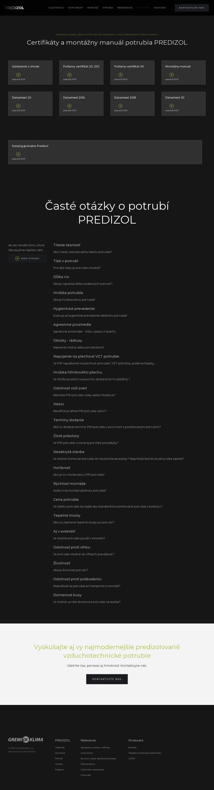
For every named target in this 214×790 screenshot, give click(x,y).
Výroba (58, 764)
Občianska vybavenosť (92, 769)
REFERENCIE (125, 7)
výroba (108, 7)
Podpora (59, 769)
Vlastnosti (56, 7)
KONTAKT (160, 7)
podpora (143, 7)
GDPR (131, 758)
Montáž (59, 758)
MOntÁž (92, 7)
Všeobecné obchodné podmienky (144, 753)
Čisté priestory (88, 764)
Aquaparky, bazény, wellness (95, 747)
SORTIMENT (75, 7)
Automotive (87, 753)
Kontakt (132, 747)
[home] (14, 8)
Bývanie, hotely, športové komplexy (98, 758)
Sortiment (60, 753)
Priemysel (86, 775)
